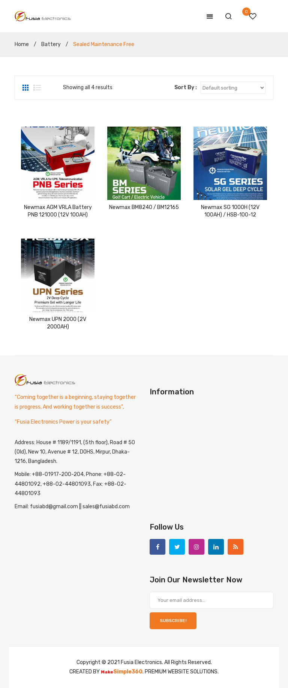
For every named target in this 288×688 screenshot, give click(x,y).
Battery (51, 44)
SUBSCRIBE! (173, 620)
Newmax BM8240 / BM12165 (144, 207)
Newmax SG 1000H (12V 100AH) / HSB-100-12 (230, 211)
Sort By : (185, 87)
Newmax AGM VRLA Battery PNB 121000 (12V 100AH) (58, 211)
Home (22, 44)
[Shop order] (233, 88)
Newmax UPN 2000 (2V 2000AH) (57, 323)
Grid (26, 88)
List (37, 88)
